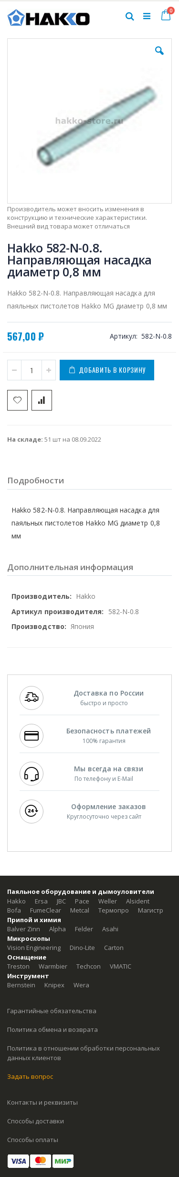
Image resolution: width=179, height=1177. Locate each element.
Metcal (79, 910)
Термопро (113, 910)
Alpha (57, 929)
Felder (84, 929)
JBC (61, 901)
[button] (159, 58)
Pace (82, 901)
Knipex (54, 985)
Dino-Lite (82, 947)
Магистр (150, 910)
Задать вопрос (30, 1076)
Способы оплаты (32, 1139)
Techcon (88, 966)
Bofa (14, 910)
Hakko (16, 901)
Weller (107, 901)
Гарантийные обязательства (51, 1010)
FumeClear (45, 910)
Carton (114, 947)
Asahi (110, 929)
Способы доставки (35, 1121)
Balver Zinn (23, 929)
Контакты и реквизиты (42, 1102)
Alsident (137, 901)
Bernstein (21, 985)
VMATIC (120, 966)
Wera (81, 985)
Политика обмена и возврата (52, 1029)
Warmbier (53, 966)
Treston (18, 966)
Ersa (41, 901)
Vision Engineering (34, 947)
